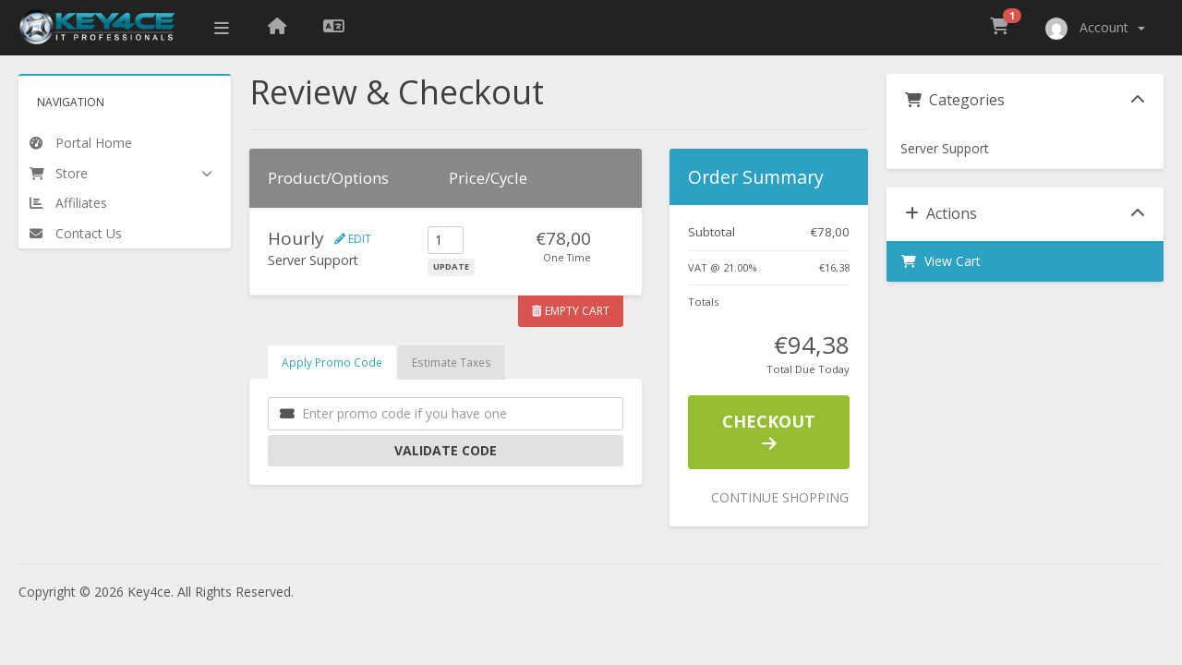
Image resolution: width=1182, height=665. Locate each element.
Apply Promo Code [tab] (332, 362)
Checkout (768, 431)
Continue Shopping (780, 497)
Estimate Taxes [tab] (451, 362)
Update (451, 266)
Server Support (944, 148)
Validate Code (445, 450)
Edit (352, 239)
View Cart (940, 261)
